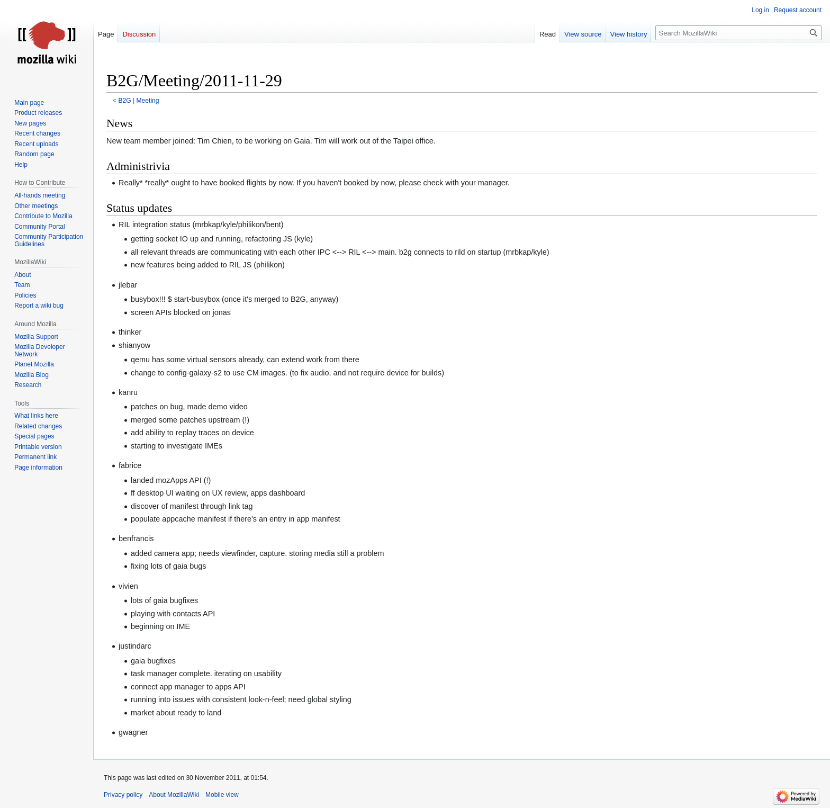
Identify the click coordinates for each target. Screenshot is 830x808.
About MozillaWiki (174, 794)
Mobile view (222, 794)
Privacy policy (123, 794)
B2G (125, 100)
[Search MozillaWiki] (738, 32)
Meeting (148, 100)
